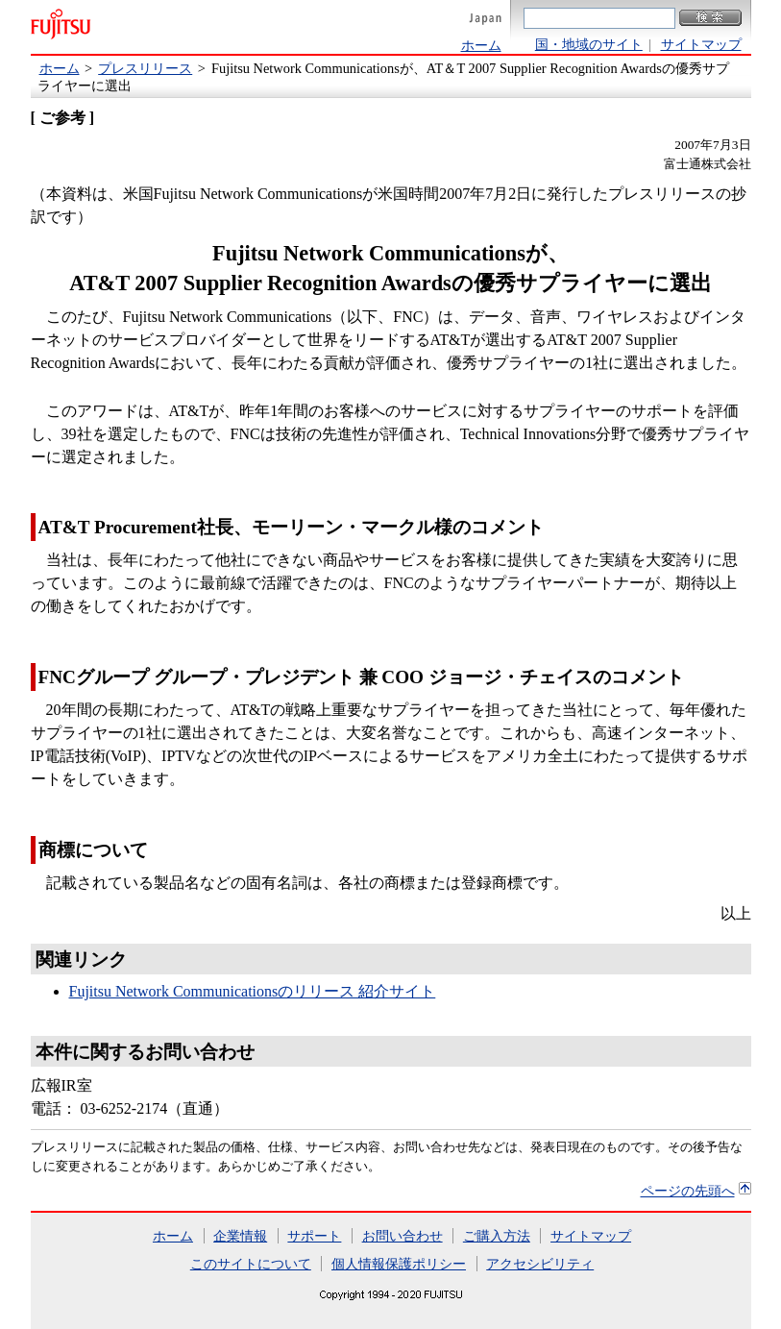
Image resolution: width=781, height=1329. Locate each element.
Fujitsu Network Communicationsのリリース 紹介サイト (252, 991)
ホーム (481, 45)
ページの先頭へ (688, 1190)
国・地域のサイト (589, 44)
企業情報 (240, 1235)
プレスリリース (145, 68)
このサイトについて (250, 1263)
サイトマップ (701, 44)
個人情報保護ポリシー (398, 1263)
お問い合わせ (402, 1235)
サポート (314, 1235)
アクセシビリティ (540, 1263)
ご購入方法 (496, 1235)
